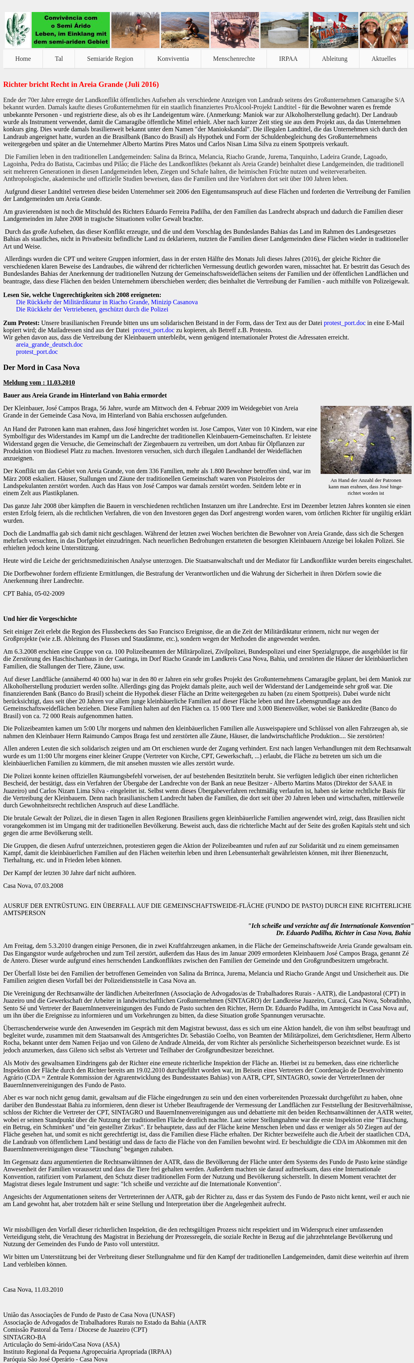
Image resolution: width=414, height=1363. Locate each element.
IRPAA (288, 58)
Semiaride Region (110, 58)
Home (23, 58)
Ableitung (334, 58)
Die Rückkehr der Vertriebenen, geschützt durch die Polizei (92, 309)
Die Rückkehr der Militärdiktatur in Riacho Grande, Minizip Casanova (107, 302)
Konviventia (173, 58)
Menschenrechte (234, 58)
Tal (59, 58)
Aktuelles (384, 58)
